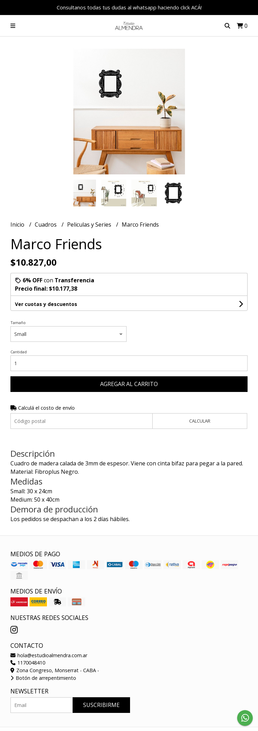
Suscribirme (101, 705)
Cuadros (46, 224)
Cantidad (18, 351)
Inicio (18, 224)
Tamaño (18, 322)
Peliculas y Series (90, 224)
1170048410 (27, 662)
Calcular (199, 421)
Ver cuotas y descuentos (46, 304)
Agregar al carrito (129, 384)
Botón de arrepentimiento (43, 678)
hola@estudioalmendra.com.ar (48, 655)
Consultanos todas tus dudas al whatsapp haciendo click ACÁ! (129, 7)
